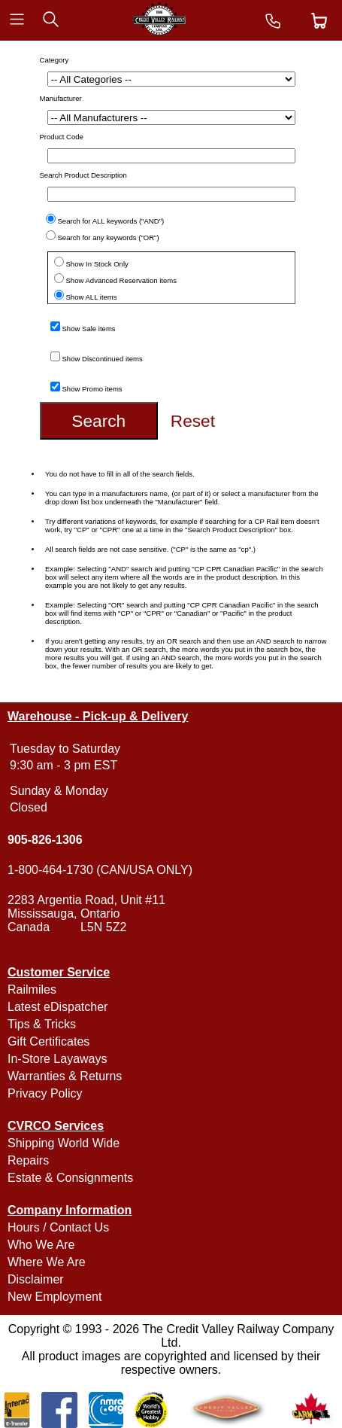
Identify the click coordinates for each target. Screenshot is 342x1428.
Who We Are (41, 1244)
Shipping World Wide (64, 1143)
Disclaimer (36, 1279)
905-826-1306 (45, 839)
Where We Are (47, 1262)
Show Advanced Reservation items (121, 280)
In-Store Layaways (57, 1058)
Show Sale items (89, 328)
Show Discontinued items (102, 359)
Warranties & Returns (65, 1076)
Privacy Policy (45, 1093)
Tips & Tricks (42, 1024)
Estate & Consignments (70, 1177)
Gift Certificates (48, 1041)
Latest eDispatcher (57, 1006)
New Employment (54, 1296)
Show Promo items (92, 389)
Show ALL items (91, 297)
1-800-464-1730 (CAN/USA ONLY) (100, 869)
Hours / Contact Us (58, 1227)
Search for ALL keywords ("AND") (111, 221)
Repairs (28, 1160)
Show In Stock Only (97, 264)
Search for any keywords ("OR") (108, 237)
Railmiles (32, 989)
